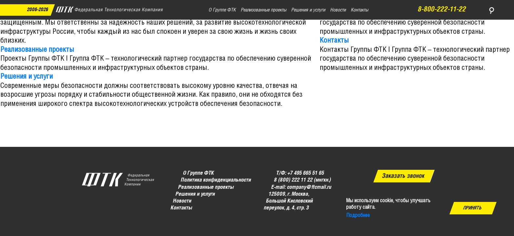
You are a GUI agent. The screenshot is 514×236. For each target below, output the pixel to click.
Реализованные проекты (37, 50)
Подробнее (358, 215)
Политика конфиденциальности (216, 180)
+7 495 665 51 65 (305, 173)
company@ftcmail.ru (309, 187)
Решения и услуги (26, 76)
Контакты (334, 40)
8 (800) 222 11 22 (293, 180)
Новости (182, 201)
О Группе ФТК (198, 173)
